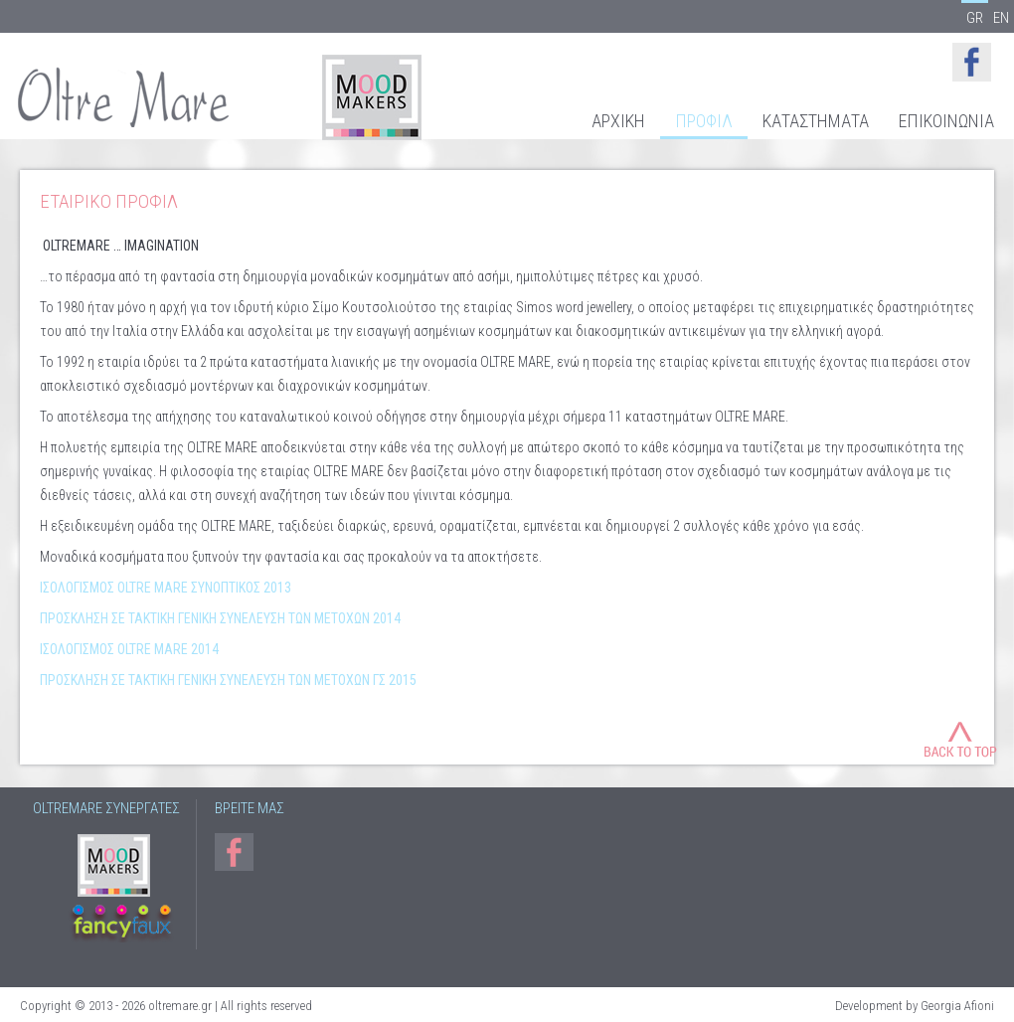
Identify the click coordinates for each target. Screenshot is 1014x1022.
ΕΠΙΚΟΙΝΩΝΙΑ (946, 121)
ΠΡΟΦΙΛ (704, 121)
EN (1001, 17)
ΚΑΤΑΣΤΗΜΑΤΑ (815, 121)
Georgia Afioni (957, 1005)
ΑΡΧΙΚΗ (618, 121)
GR (974, 17)
